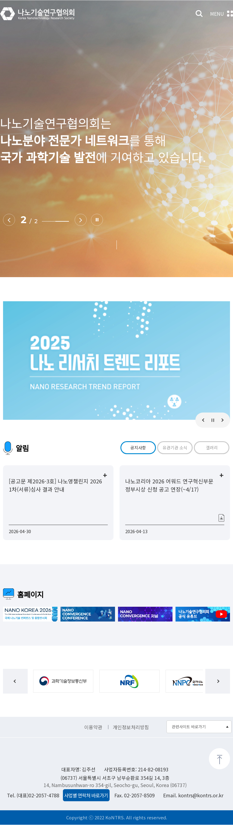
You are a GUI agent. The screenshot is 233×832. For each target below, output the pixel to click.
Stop (96, 220)
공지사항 (138, 447)
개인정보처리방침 (131, 734)
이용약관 (93, 734)
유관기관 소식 (175, 447)
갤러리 (212, 447)
